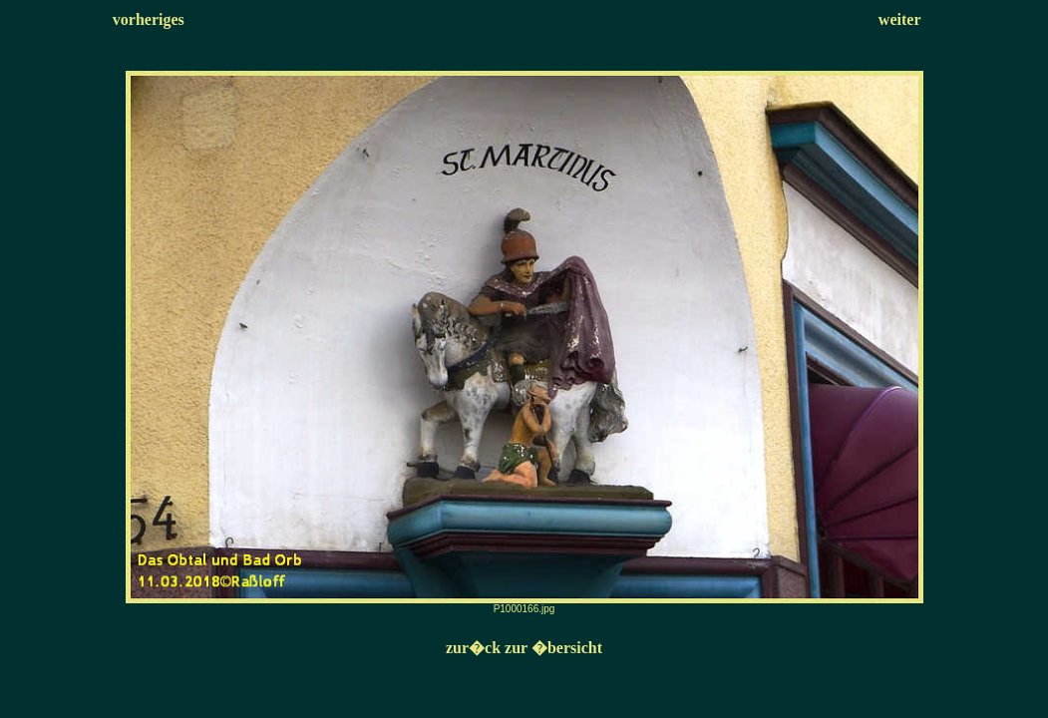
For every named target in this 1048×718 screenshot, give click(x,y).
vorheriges (148, 19)
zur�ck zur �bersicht (524, 647)
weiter (899, 19)
